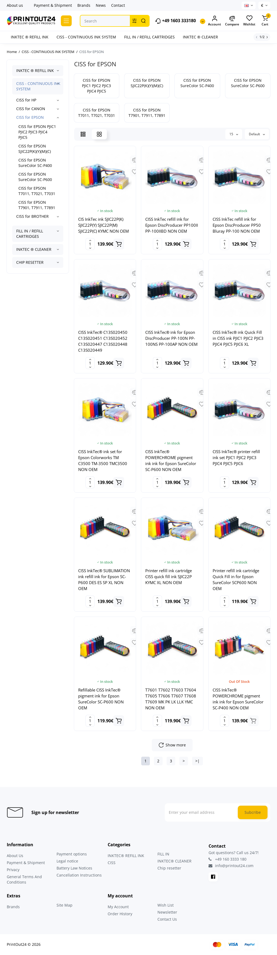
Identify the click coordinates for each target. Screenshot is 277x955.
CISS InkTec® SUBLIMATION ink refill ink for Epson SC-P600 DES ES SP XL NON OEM (104, 579)
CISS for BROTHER (32, 216)
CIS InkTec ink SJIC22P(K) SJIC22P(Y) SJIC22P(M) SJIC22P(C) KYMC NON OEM (103, 225)
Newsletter (167, 912)
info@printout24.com (231, 865)
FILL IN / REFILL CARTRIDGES (29, 233)
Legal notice (67, 861)
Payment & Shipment (53, 5)
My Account (118, 906)
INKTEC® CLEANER (174, 861)
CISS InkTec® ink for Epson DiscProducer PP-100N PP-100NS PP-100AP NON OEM (171, 338)
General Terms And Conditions (24, 879)
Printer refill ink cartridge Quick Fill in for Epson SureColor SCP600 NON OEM (236, 579)
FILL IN (163, 854)
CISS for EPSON (30, 117)
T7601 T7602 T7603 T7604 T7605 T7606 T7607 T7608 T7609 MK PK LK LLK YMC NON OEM (170, 698)
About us (15, 5)
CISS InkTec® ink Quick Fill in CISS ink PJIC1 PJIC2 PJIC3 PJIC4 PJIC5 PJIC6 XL (238, 338)
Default (257, 134)
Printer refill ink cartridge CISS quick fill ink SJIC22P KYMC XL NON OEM (168, 576)
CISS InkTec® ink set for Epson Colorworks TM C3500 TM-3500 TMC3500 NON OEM (102, 460)
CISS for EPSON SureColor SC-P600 (35, 177)
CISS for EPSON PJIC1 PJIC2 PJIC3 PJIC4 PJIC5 (37, 132)
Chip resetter (169, 868)
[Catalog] (66, 20)
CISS (112, 862)
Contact (118, 5)
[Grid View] (99, 134)
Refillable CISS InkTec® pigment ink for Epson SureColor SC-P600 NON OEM (101, 698)
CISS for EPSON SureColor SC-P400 (35, 162)
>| (197, 760)
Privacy (13, 869)
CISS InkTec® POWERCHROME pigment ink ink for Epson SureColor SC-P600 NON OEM (170, 460)
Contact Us (167, 919)
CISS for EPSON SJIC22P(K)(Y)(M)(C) (34, 148)
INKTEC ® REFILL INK (35, 70)
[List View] (83, 134)
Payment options (72, 854)
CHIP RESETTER (30, 262)
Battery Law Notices (74, 868)
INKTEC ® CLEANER (33, 249)
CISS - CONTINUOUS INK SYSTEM (38, 86)
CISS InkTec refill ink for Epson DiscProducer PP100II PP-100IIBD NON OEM (171, 225)
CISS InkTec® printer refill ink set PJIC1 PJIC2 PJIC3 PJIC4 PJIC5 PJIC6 (236, 457)
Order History (120, 913)
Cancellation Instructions (79, 875)
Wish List (165, 905)
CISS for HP (26, 100)
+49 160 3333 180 (227, 859)
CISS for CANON (30, 108)
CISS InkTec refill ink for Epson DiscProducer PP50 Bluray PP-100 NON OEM (237, 225)
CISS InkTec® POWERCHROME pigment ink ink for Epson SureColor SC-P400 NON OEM (238, 698)
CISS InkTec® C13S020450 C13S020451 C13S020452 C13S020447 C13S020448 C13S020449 (102, 341)
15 (233, 134)
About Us (15, 855)
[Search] (143, 21)
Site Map (64, 905)
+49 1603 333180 (175, 21)
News (101, 5)
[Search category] (134, 21)
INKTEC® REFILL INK (126, 855)
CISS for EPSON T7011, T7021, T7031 (36, 191)
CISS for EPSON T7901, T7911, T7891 (36, 205)
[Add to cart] (118, 244)
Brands (83, 5)
